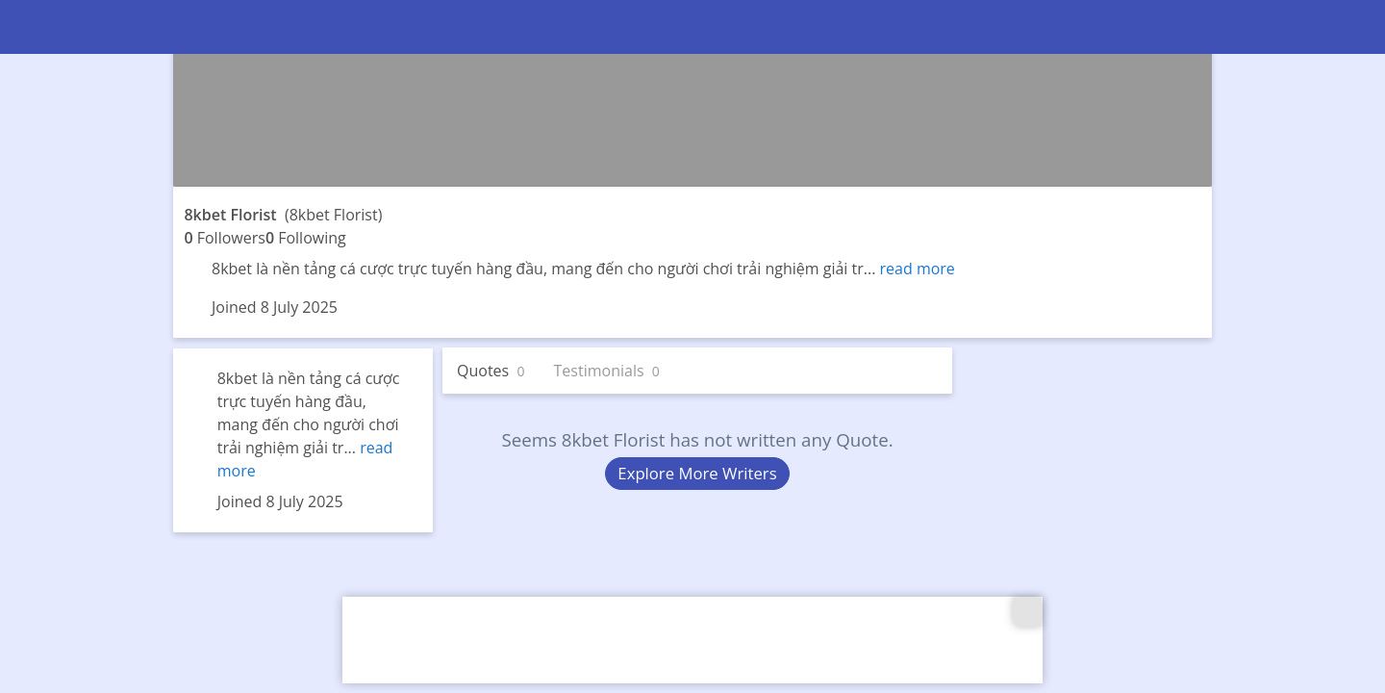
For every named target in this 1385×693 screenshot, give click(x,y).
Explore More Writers (696, 473)
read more (917, 268)
